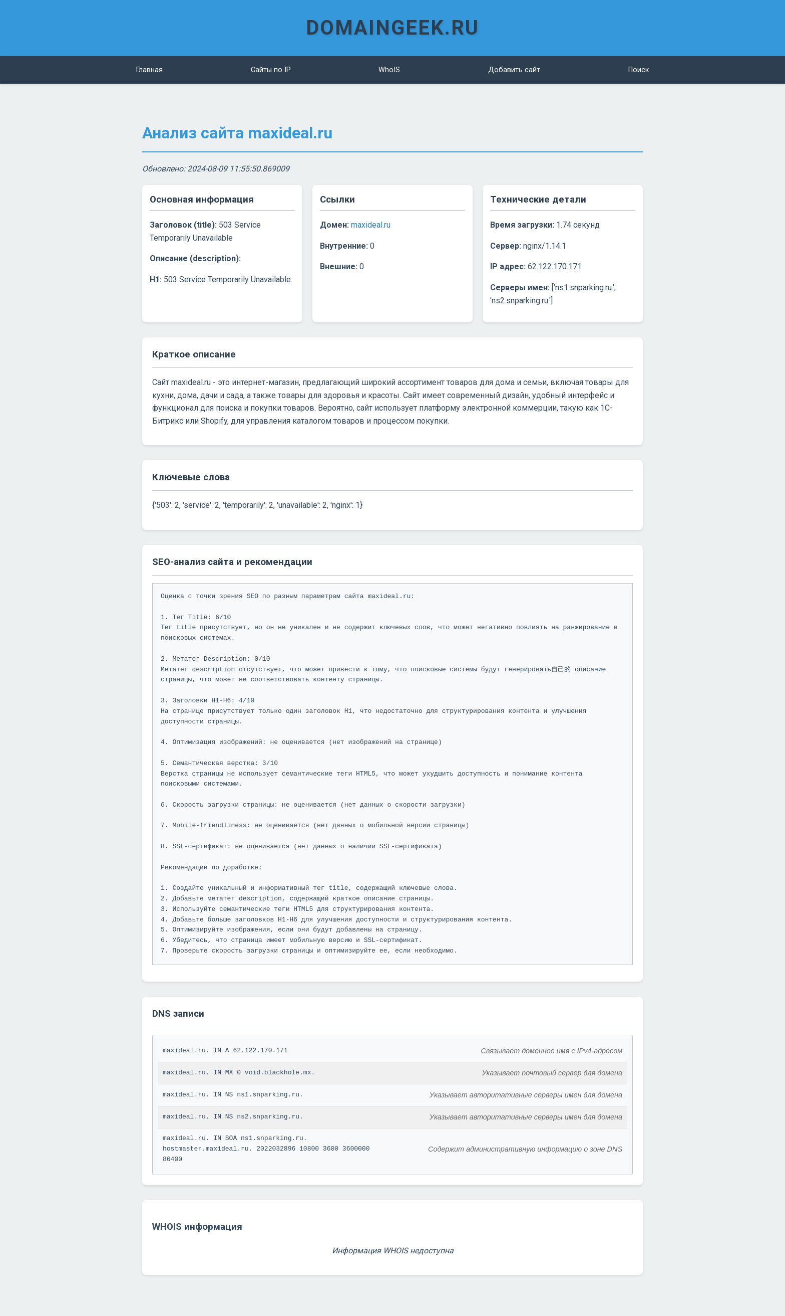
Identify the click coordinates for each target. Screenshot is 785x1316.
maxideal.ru (370, 225)
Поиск (638, 70)
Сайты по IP (271, 70)
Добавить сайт (514, 70)
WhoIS (389, 70)
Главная (149, 70)
